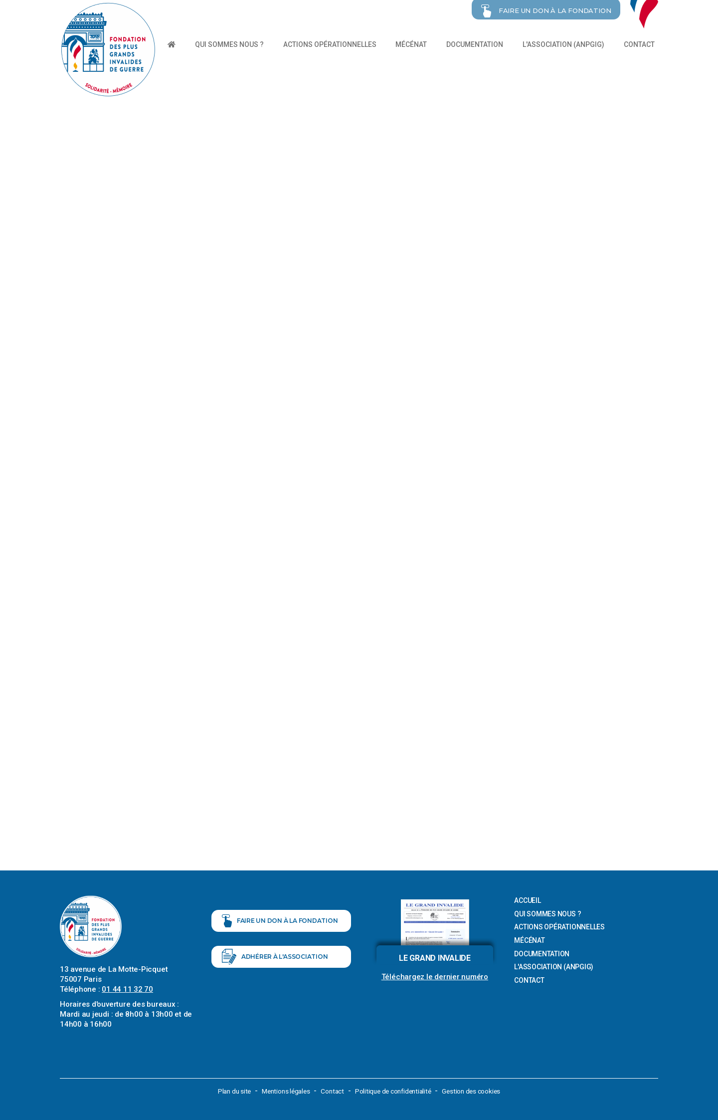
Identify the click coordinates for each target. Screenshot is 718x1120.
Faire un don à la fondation (280, 925)
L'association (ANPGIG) (563, 44)
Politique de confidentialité (395, 1090)
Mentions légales (283, 1090)
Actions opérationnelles (329, 44)
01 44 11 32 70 (127, 988)
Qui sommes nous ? (229, 44)
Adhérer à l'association (275, 967)
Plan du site (228, 1090)
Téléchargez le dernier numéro (434, 975)
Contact (639, 44)
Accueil (527, 899)
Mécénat (411, 44)
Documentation (474, 44)
